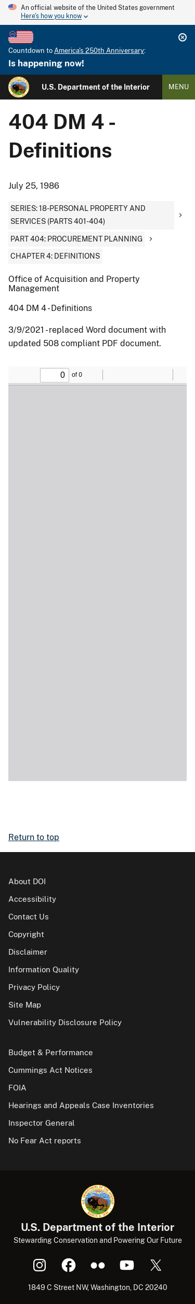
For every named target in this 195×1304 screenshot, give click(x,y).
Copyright (26, 934)
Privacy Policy (34, 987)
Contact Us (28, 916)
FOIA (17, 1087)
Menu (178, 87)
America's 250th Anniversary (99, 50)
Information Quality (43, 969)
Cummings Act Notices (50, 1070)
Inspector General (41, 1122)
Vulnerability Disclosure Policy (65, 1022)
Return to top (33, 837)
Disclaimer (27, 951)
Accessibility (32, 899)
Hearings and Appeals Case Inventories (81, 1105)
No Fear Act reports (44, 1140)
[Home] (18, 87)
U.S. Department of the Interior (96, 87)
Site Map (24, 1004)
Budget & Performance (50, 1052)
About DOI (27, 881)
